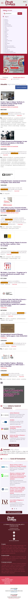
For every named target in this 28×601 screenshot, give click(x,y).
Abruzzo (6, 19)
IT (24, 1)
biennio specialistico (6, 122)
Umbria (6, 42)
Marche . (19, 547)
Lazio (6, 27)
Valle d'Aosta (7, 43)
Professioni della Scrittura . (13, 568)
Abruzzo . (3, 545)
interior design (20, 124)
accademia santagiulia (12, 121)
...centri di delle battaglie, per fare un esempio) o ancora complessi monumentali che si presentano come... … (13, 344)
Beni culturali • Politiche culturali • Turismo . (15, 558)
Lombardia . (15, 547)
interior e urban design (13, 125)
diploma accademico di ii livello (8, 124)
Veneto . (12, 550)
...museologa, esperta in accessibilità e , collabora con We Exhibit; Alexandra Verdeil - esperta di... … (13, 282)
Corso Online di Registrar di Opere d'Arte (16, 500)
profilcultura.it (4, 454)
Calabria (6, 22)
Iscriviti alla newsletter (14, 540)
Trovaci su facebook (21, 87)
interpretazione (17, 227)
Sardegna (6, 36)
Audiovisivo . (13, 559)
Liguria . (11, 547)
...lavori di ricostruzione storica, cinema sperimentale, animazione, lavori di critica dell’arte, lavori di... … (14, 252)
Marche (6, 31)
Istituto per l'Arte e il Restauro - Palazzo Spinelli (17, 435)
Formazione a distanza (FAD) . (10, 553)
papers (6, 349)
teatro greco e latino (14, 228)
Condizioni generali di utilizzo (7, 579)
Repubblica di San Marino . (19, 550)
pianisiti (11, 320)
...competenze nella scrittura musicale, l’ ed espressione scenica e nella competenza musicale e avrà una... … (12, 375)
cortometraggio (4, 258)
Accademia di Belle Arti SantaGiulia (9, 107)
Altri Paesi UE (7, 50)
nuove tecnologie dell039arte (18, 163)
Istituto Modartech (14, 413)
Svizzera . (12, 551)
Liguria (6, 28)
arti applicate (8, 165)
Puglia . (7, 548)
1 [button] (12, 508)
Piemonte (6, 34)
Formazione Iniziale (14, 528)
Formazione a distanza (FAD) (10, 52)
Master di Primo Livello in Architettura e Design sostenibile (18, 465)
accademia (13, 318)
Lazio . (8, 547)
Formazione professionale (14, 529)
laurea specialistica (16, 122)
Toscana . (17, 548)
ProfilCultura (4, 307)
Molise (6, 32)
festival (14, 379)
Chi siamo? (7, 578)
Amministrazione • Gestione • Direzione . (9, 563)
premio (18, 379)
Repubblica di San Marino (9, 46)
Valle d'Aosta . (7, 550)
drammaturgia (4, 228)
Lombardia (7, 30)
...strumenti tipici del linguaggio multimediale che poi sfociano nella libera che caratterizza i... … (14, 153)
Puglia (6, 35)
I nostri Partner (7, 582)
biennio (24, 122)
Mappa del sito (7, 583)
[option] (13, 486)
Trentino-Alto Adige (8, 40)
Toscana (6, 39)
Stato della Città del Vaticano (10, 47)
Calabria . (11, 545)
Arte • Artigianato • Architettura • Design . (17, 556)
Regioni (5, 17)
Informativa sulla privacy (7, 580)
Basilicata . (7, 545)
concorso (8, 257)
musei (10, 349)
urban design (4, 125)
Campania (6, 23)
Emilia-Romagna (8, 24)
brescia (21, 121)
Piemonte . (3, 548)
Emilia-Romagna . (20, 545)
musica (3, 379)
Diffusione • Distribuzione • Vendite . (12, 566)
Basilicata (6, 20)
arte (19, 258)
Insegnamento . (12, 572)
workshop (23, 379)
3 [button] (16, 508)
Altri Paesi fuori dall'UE (9, 51)
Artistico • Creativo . (10, 565)
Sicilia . (14, 548)
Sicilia (6, 38)
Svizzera (6, 48)
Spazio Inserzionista (26, 5)
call (3, 193)
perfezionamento (21, 318)
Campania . (15, 545)
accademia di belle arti (7, 118)
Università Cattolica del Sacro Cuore (9, 213)
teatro (3, 227)
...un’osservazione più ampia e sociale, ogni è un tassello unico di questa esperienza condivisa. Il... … (11, 189)
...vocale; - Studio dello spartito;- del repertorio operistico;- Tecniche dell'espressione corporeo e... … (13, 314)
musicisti (8, 379)
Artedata (12, 420)
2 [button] (14, 508)
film (13, 257)
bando (3, 257)
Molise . (22, 547)
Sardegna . (10, 548)
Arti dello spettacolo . (5, 556)
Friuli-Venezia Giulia (8, 26)
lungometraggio (13, 258)
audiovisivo (17, 257)
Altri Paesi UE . (17, 551)
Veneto (6, 44)
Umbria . (3, 550)
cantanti (3, 320)
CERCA (19, 13)
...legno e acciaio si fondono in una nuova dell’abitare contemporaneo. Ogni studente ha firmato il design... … (13, 114)
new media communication (18, 162)
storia (14, 349)
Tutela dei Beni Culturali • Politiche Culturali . (12, 571)
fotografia (7, 193)
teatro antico (9, 227)
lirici (7, 320)
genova (7, 318)
